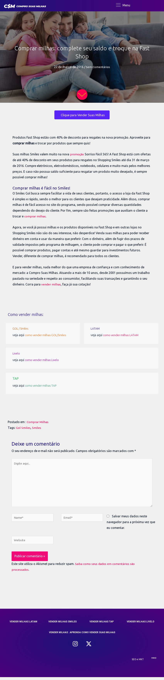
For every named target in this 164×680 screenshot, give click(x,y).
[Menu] (123, 5)
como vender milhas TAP (42, 385)
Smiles (36, 428)
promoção (77, 155)
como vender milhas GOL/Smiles (47, 335)
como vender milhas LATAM (122, 335)
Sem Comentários (97, 68)
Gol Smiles (23, 428)
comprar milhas (35, 217)
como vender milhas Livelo (43, 361)
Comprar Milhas (38, 422)
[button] (75, 646)
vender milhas (51, 285)
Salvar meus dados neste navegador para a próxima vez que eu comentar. (131, 524)
